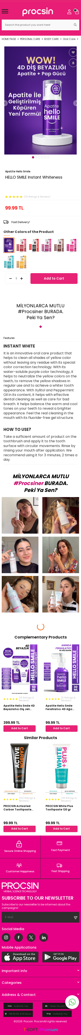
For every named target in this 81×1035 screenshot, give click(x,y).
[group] (40, 100)
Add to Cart (54, 278)
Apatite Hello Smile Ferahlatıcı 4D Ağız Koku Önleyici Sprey (59, 707)
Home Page (9, 39)
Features (9, 338)
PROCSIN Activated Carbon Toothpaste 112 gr (17, 807)
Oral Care (69, 39)
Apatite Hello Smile (17, 171)
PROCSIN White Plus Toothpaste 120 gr (59, 807)
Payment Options (29, 338)
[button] (33, 157)
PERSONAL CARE (30, 39)
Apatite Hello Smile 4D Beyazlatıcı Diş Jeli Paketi (19, 707)
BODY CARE (51, 39)
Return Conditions (55, 338)
